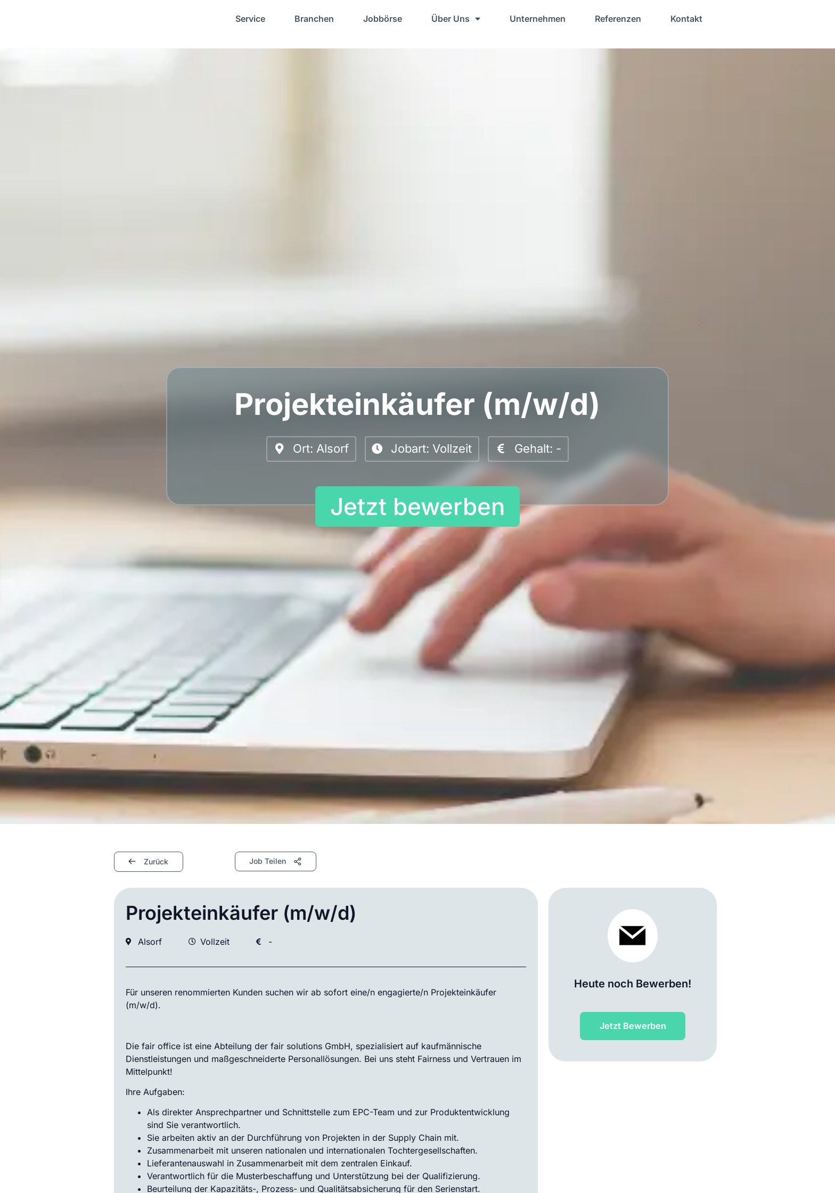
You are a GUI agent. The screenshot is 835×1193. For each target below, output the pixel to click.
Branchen (314, 18)
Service (250, 18)
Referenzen (618, 18)
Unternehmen (538, 18)
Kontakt (686, 18)
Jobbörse (382, 18)
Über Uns (455, 18)
